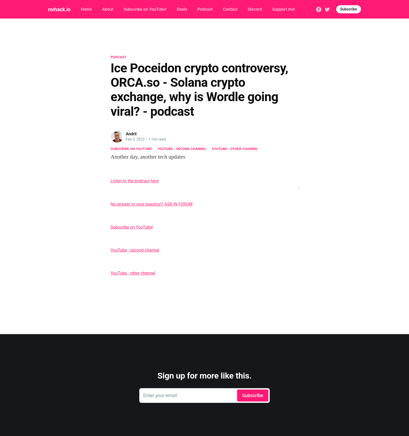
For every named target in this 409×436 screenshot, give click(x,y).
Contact (230, 9)
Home (86, 9)
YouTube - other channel (235, 149)
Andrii (131, 133)
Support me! (283, 9)
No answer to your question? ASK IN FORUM (152, 204)
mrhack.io (59, 9)
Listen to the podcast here (135, 180)
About (107, 9)
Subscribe (348, 9)
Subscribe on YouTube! (145, 9)
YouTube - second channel (182, 149)
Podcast (205, 9)
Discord (255, 9)
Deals (182, 9)
